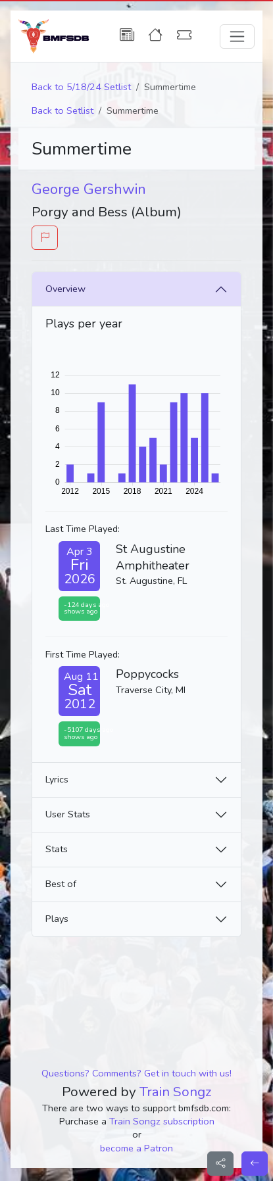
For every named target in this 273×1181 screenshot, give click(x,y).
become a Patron (136, 1148)
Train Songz (175, 1091)
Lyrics (56, 779)
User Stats (67, 814)
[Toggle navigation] (237, 36)
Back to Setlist (62, 110)
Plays (56, 918)
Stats (56, 849)
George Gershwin (89, 189)
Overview (65, 288)
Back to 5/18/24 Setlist (81, 86)
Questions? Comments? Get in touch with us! (136, 1073)
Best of (60, 883)
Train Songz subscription (161, 1121)
